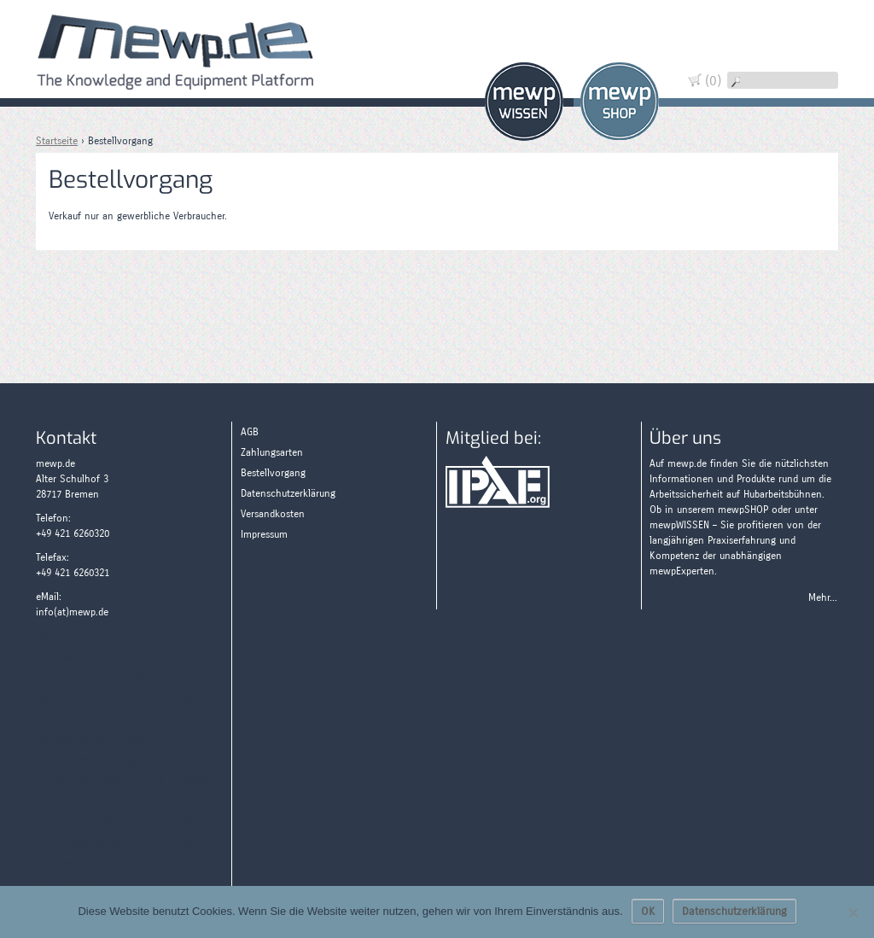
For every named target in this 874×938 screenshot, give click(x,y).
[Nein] (852, 912)
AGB (250, 432)
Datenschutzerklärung (288, 493)
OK (648, 911)
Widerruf (812, 62)
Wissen (524, 101)
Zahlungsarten (812, 122)
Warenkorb (812, 32)
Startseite (57, 141)
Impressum (264, 534)
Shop (619, 101)
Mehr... (822, 597)
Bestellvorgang (273, 473)
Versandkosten (273, 514)
